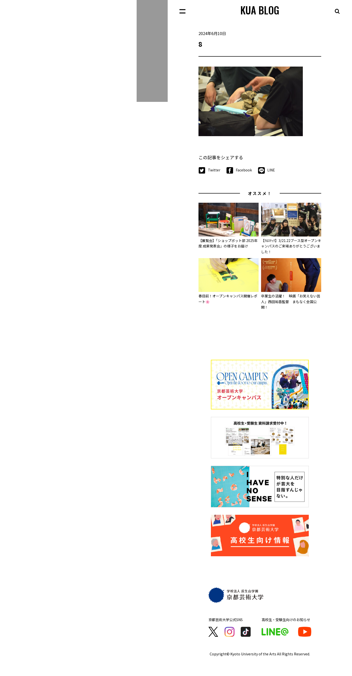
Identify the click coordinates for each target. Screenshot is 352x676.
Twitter (209, 170)
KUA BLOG (259, 9)
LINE (266, 170)
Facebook (239, 170)
